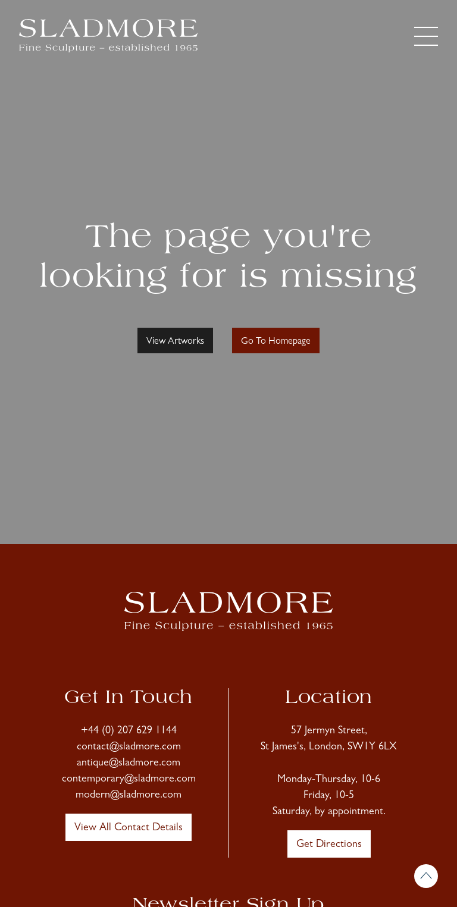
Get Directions (329, 845)
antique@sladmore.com (128, 763)
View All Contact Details (128, 828)
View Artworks (175, 342)
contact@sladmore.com (129, 747)
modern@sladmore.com (128, 795)
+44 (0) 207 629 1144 (129, 731)
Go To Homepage (276, 342)
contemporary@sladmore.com (129, 779)
